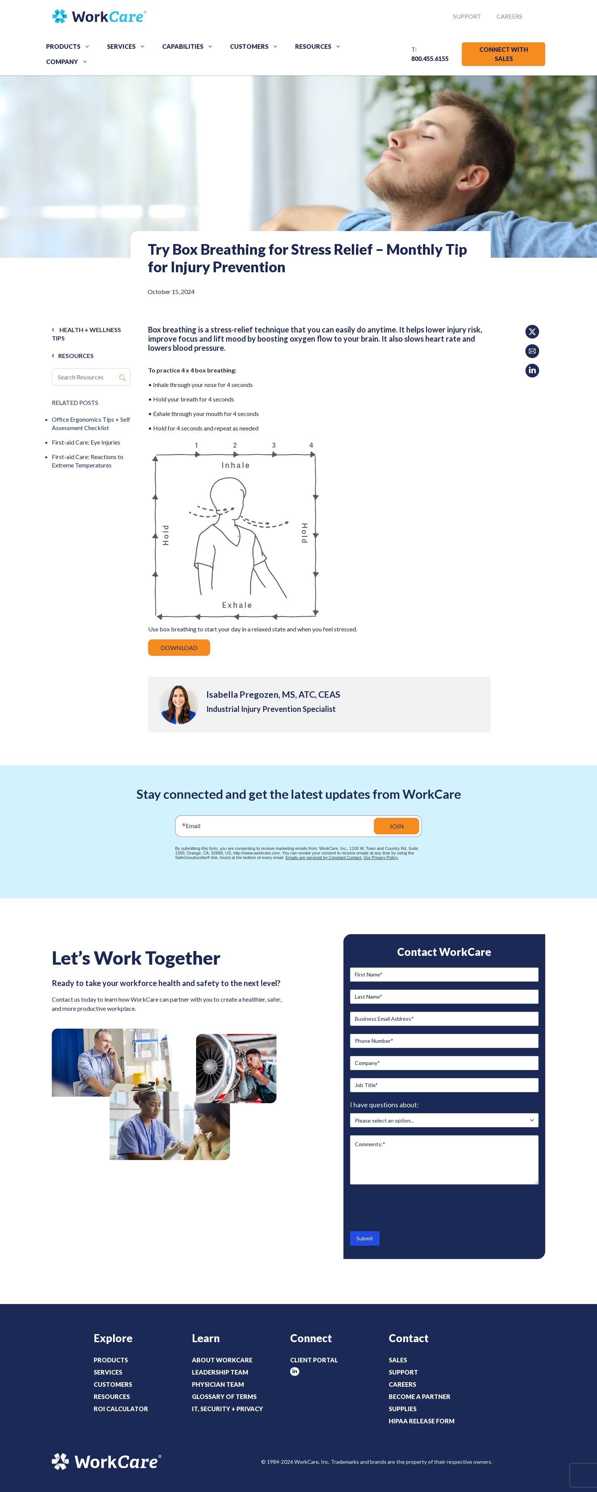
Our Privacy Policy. (381, 857)
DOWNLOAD (179, 647)
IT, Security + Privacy (227, 1408)
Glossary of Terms (224, 1396)
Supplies (403, 1408)
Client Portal (314, 1360)
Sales (398, 1360)
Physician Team (218, 1384)
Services (129, 46)
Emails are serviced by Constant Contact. (324, 857)
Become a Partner (419, 1396)
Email (193, 825)
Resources (320, 46)
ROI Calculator (121, 1408)
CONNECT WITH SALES (503, 54)
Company (69, 61)
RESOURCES (76, 355)
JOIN (396, 826)
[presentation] (408, 1207)
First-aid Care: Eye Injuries (86, 442)
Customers (257, 46)
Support (467, 16)
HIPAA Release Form (422, 1421)
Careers (509, 16)
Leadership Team (220, 1372)
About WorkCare (222, 1360)
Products (71, 46)
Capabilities (190, 46)
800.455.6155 (430, 58)
